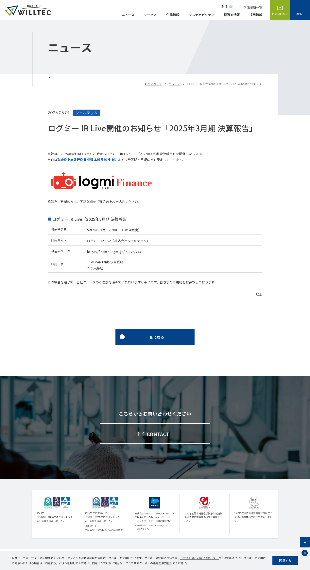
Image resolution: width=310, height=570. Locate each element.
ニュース (128, 14)
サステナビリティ (202, 14)
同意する (285, 560)
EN (231, 7)
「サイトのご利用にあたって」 (199, 558)
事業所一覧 (254, 7)
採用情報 (256, 14)
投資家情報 (232, 14)
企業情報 (172, 14)
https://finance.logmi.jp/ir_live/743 (114, 251)
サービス (150, 14)
